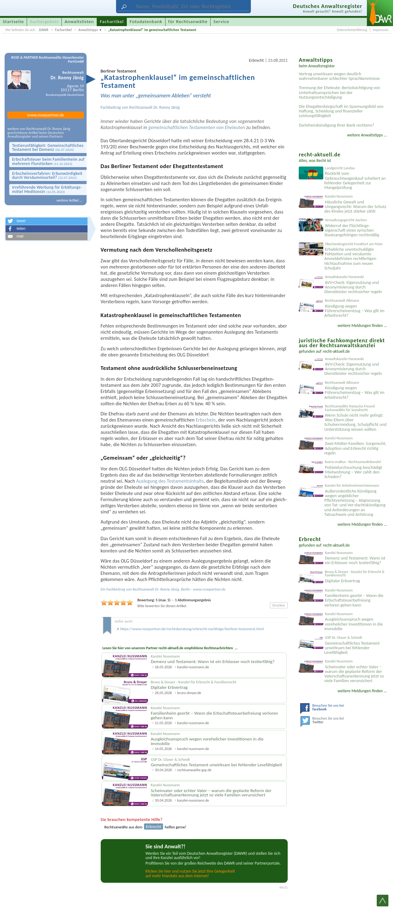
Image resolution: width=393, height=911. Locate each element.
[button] (46, 221)
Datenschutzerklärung (352, 30)
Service (221, 21)
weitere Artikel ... (69, 200)
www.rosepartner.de (45, 115)
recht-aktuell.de (336, 351)
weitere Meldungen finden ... (362, 325)
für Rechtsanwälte (188, 21)
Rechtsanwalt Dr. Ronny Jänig (154, 107)
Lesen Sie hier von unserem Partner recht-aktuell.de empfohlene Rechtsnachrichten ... (170, 648)
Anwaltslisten (79, 21)
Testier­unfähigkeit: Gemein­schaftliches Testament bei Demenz (48, 147)
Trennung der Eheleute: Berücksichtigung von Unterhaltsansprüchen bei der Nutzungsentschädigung (339, 92)
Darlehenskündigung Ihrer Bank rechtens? (336, 125)
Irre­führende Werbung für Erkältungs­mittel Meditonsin (47, 189)
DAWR (44, 30)
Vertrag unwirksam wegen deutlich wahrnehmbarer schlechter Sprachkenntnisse (339, 76)
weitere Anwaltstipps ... (367, 135)
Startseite (13, 21)
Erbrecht (256, 60)
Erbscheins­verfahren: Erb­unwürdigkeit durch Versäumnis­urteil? (47, 175)
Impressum (380, 30)
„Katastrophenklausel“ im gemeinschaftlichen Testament (152, 30)
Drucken (278, 605)
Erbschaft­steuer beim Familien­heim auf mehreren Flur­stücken (48, 161)
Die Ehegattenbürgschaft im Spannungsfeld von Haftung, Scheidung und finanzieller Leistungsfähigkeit (341, 111)
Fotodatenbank (146, 21)
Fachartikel (63, 30)
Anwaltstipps (88, 30)
